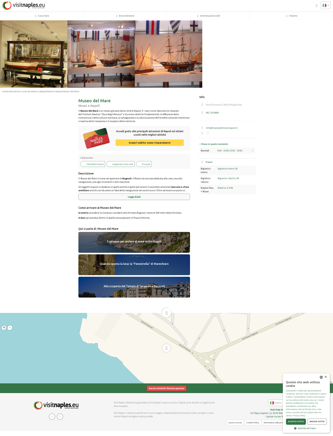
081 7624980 (212, 112)
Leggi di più (134, 196)
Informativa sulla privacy (275, 422)
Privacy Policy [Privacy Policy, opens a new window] (299, 415)
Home (5, 91)
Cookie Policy (252, 422)
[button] (329, 15)
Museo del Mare (71, 91)
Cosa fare (41, 16)
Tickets (291, 16)
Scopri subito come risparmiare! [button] (150, 142)
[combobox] (321, 377)
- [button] (10, 327)
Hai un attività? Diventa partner (166, 388)
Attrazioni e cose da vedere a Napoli (28, 91)
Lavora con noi (235, 422)
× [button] (325, 377)
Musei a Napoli (54, 91)
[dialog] (306, 403)
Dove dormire (124, 16)
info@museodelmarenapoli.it (222, 127)
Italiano (277, 403)
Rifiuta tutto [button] (317, 421)
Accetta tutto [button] (296, 421)
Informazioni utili (208, 16)
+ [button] (4, 327)
